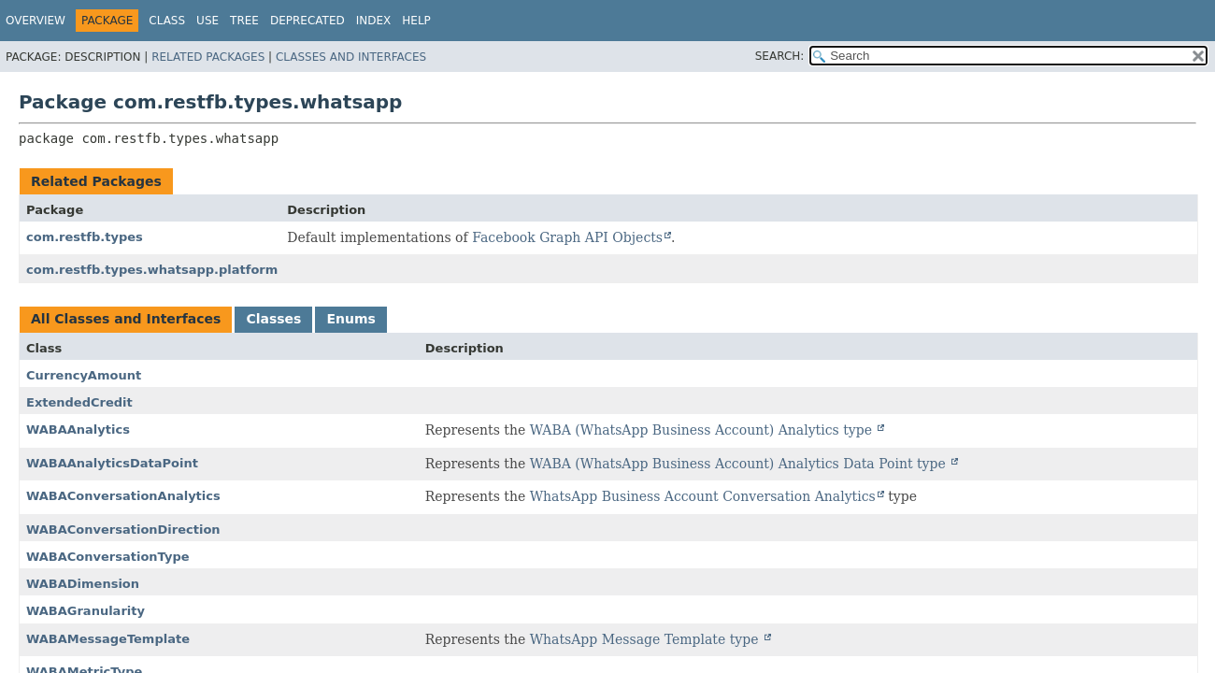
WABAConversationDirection (123, 530)
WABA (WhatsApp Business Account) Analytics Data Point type (740, 463)
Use (207, 20)
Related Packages (207, 57)
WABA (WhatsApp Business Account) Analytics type (703, 429)
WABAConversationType (108, 557)
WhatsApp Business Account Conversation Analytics (703, 496)
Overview (35, 20)
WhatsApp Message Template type (646, 639)
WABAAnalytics (78, 429)
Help (416, 20)
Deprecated (307, 20)
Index (374, 20)
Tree (244, 20)
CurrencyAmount (83, 375)
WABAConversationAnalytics (123, 496)
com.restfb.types (84, 237)
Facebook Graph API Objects (567, 237)
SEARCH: (780, 56)
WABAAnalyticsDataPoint (112, 463)
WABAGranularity (85, 611)
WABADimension (82, 584)
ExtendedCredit (79, 402)
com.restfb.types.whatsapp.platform (152, 270)
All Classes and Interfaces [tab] (126, 318)
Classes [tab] (273, 318)
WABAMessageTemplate (108, 639)
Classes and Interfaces (351, 57)
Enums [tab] (350, 318)
